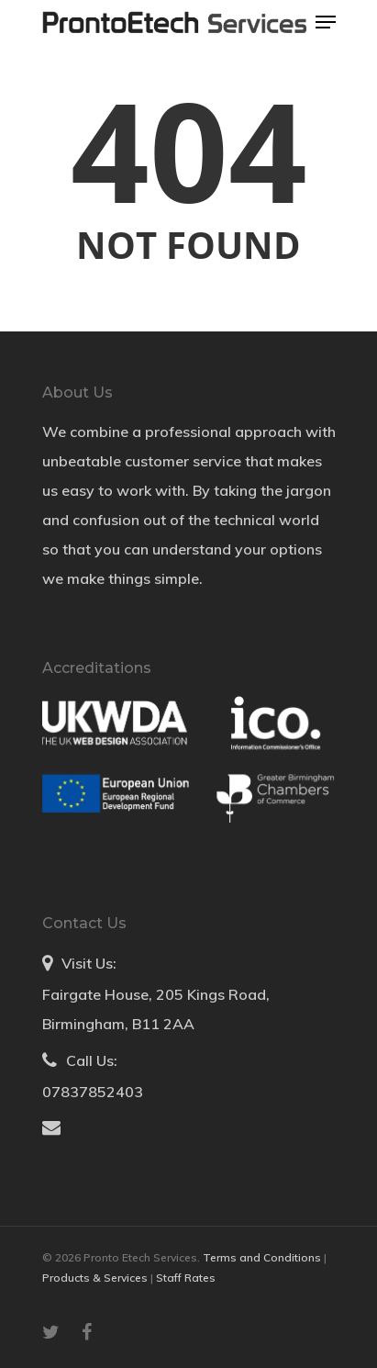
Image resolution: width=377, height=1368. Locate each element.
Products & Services (96, 1277)
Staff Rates (186, 1277)
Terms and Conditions (263, 1257)
